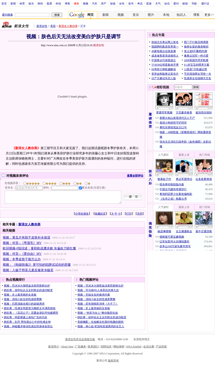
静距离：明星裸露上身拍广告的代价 (25, 317)
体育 (22, 3)
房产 (103, 3)
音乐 (136, 15)
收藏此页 (100, 213)
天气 (158, 3)
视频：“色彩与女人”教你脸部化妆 (97, 312)
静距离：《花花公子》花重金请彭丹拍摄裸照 (31, 312)
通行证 (205, 3)
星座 (149, 3)
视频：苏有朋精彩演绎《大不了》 (97, 303)
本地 (166, 15)
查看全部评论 (135, 175)
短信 (167, 3)
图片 (151, 15)
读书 (131, 3)
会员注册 (148, 346)
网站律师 (118, 346)
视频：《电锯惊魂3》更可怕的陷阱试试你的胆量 (37, 264)
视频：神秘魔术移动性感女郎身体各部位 (28, 326)
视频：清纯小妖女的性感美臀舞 (23, 299)
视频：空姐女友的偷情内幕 (93, 294)
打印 (128, 213)
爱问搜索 (7, 14)
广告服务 (80, 346)
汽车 (94, 3)
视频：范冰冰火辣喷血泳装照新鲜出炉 (27, 285)
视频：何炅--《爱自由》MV (22, 254)
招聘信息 (106, 346)
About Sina (67, 346)
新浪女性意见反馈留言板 (80, 339)
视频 (85, 3)
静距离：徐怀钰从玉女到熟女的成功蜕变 (28, 290)
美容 (53, 26)
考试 (140, 3)
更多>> (209, 15)
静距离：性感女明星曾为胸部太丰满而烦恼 (29, 308)
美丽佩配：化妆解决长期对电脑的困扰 (100, 321)
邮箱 (185, 3)
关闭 (139, 213)
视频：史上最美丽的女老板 (20, 294)
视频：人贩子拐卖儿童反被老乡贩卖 (28, 270)
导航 (194, 3)
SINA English (133, 346)
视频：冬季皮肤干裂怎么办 (22, 259)
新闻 (13, 3)
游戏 (112, 3)
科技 (58, 3)
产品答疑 (161, 346)
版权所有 (113, 360)
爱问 (176, 3)
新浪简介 (53, 346)
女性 (121, 3)
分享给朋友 (82, 213)
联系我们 (93, 346)
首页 (4, 3)
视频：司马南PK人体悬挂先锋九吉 (98, 290)
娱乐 (31, 3)
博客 (67, 3)
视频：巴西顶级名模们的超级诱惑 (24, 303)
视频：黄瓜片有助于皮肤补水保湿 (26, 237)
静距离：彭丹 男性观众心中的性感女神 (27, 321)
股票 (49, 3)
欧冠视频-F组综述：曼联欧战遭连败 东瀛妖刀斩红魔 (39, 248)
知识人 (181, 15)
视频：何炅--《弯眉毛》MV (22, 243)
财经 (40, 3)
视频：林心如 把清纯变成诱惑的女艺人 (100, 326)
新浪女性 (41, 26)
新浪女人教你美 (68, 26)
